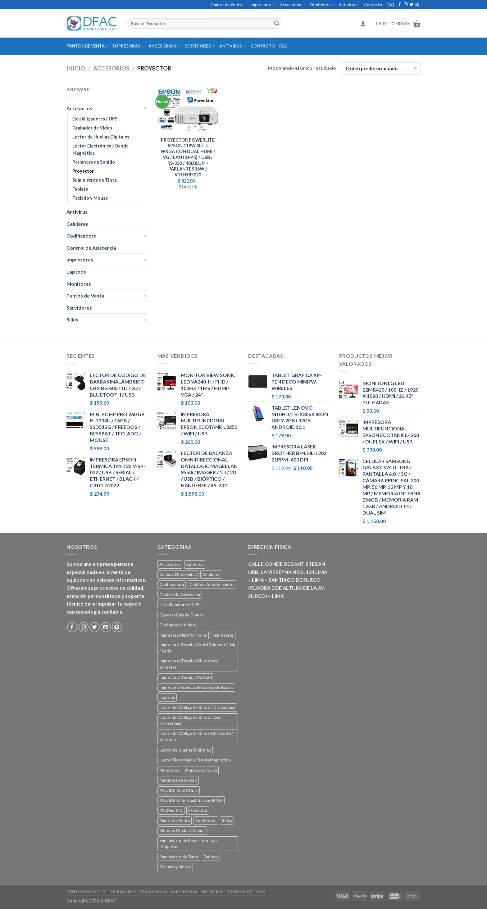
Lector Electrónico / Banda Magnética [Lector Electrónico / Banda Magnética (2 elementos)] (194, 759)
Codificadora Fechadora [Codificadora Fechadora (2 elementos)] (211, 584)
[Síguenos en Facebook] (400, 4)
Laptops (76, 272)
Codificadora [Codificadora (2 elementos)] (171, 584)
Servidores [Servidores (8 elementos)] (205, 820)
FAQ (390, 4)
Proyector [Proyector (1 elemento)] (197, 810)
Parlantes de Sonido (93, 162)
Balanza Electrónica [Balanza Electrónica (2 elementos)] (178, 574)
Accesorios (292, 4)
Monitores (78, 284)
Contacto (373, 4)
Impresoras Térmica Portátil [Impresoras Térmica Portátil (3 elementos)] (185, 677)
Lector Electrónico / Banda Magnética (100, 149)
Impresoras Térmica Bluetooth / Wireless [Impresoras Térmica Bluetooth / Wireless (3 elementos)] (189, 664)
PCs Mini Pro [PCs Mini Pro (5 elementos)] (171, 810)
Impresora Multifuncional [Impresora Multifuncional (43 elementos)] (183, 635)
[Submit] (276, 23)
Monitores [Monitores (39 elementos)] (169, 770)
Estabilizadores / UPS (94, 118)
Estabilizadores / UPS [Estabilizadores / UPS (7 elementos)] (179, 604)
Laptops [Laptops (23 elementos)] (167, 697)
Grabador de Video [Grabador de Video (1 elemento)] (177, 624)
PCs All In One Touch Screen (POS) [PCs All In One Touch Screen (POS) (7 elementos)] (191, 800)
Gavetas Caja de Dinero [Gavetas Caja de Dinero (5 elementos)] (181, 614)
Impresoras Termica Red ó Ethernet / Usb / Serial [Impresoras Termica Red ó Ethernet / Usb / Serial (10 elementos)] (197, 647)
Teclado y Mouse (90, 198)
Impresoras (262, 4)
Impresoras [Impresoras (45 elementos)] (223, 635)
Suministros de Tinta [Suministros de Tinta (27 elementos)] (178, 856)
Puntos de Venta (228, 4)
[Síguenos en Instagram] (405, 4)
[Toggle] (145, 108)
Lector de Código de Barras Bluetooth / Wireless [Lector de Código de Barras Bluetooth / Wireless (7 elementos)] (196, 736)
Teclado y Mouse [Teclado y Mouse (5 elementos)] (175, 866)
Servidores (321, 4)
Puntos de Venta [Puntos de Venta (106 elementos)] (174, 820)
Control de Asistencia (91, 248)
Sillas (72, 319)
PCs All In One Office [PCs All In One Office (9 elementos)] (178, 790)
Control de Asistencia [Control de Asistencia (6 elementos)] (179, 594)
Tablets (80, 189)
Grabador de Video (92, 127)
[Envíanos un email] (417, 4)
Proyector (83, 171)
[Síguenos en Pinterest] (117, 627)
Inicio (75, 68)
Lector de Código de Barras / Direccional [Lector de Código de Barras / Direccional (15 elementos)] (197, 707)
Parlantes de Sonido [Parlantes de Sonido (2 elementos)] (178, 780)
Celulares (77, 224)
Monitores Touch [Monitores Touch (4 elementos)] (201, 770)
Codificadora (81, 236)
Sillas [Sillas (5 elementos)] (227, 820)
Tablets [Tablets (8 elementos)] (211, 856)
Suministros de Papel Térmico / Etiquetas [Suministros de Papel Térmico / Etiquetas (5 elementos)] (188, 843)
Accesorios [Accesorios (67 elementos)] (169, 564)
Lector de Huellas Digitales (100, 136)
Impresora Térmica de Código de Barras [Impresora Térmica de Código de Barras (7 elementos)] (196, 687)
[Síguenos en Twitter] (411, 4)
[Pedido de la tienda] (381, 68)
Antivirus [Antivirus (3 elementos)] (194, 564)
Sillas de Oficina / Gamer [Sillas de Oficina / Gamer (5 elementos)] (182, 830)
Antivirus (349, 4)
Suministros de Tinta (94, 180)
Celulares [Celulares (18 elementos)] (211, 574)
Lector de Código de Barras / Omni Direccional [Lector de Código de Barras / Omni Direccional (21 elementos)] (191, 720)
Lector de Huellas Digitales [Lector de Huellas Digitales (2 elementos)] (185, 750)
